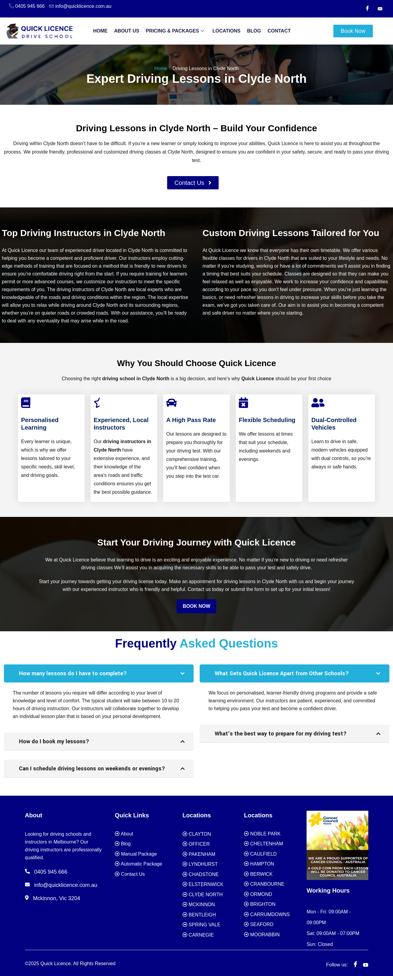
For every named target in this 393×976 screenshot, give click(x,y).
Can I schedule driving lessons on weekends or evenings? (92, 768)
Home (104, 30)
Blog (251, 30)
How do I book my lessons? (54, 741)
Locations (226, 30)
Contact (274, 30)
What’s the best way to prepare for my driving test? (281, 734)
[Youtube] (380, 8)
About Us (129, 30)
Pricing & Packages (176, 31)
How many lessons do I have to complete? (73, 673)
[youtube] (365, 962)
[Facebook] (367, 8)
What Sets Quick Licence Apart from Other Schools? (282, 673)
